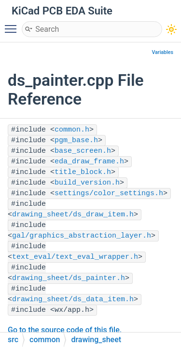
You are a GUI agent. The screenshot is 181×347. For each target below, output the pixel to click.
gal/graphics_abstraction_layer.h (81, 236)
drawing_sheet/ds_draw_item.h (73, 215)
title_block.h (83, 172)
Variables (162, 52)
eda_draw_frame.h (89, 162)
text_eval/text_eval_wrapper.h (75, 257)
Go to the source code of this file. (65, 329)
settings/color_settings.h (109, 193)
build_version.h (87, 183)
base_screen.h (83, 151)
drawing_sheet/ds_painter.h (68, 278)
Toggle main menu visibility (13, 24)
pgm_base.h (76, 140)
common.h (72, 130)
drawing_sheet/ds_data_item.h (73, 299)
